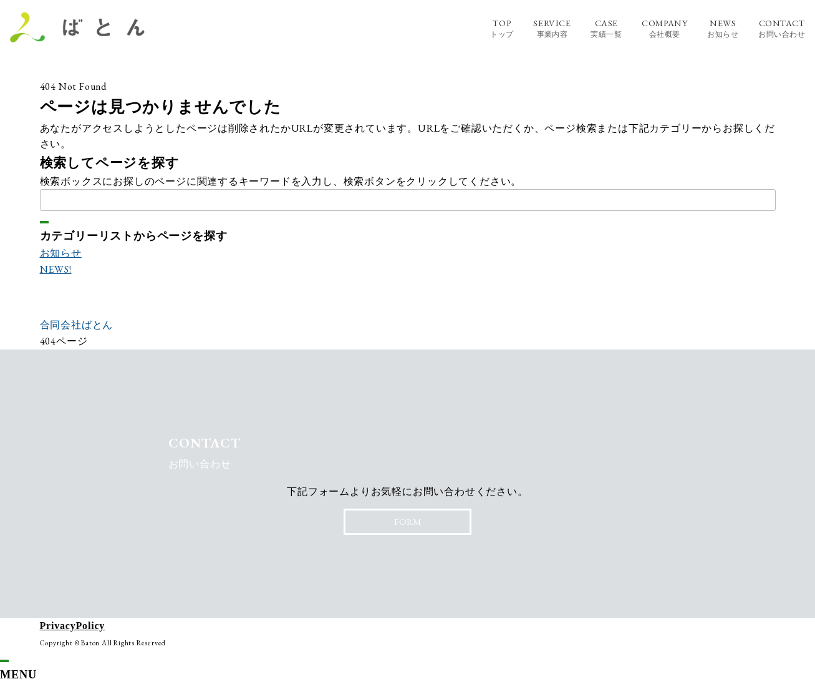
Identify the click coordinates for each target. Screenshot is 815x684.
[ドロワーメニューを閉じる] (4, 661)
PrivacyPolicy (72, 625)
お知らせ (61, 253)
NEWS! (56, 269)
